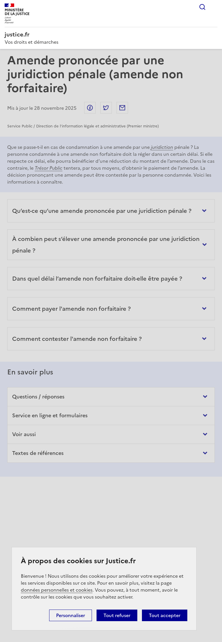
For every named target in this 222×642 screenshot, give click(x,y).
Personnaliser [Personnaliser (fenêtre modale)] (70, 615)
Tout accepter (164, 615)
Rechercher (202, 7)
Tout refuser (116, 615)
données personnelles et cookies (56, 589)
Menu (214, 7)
